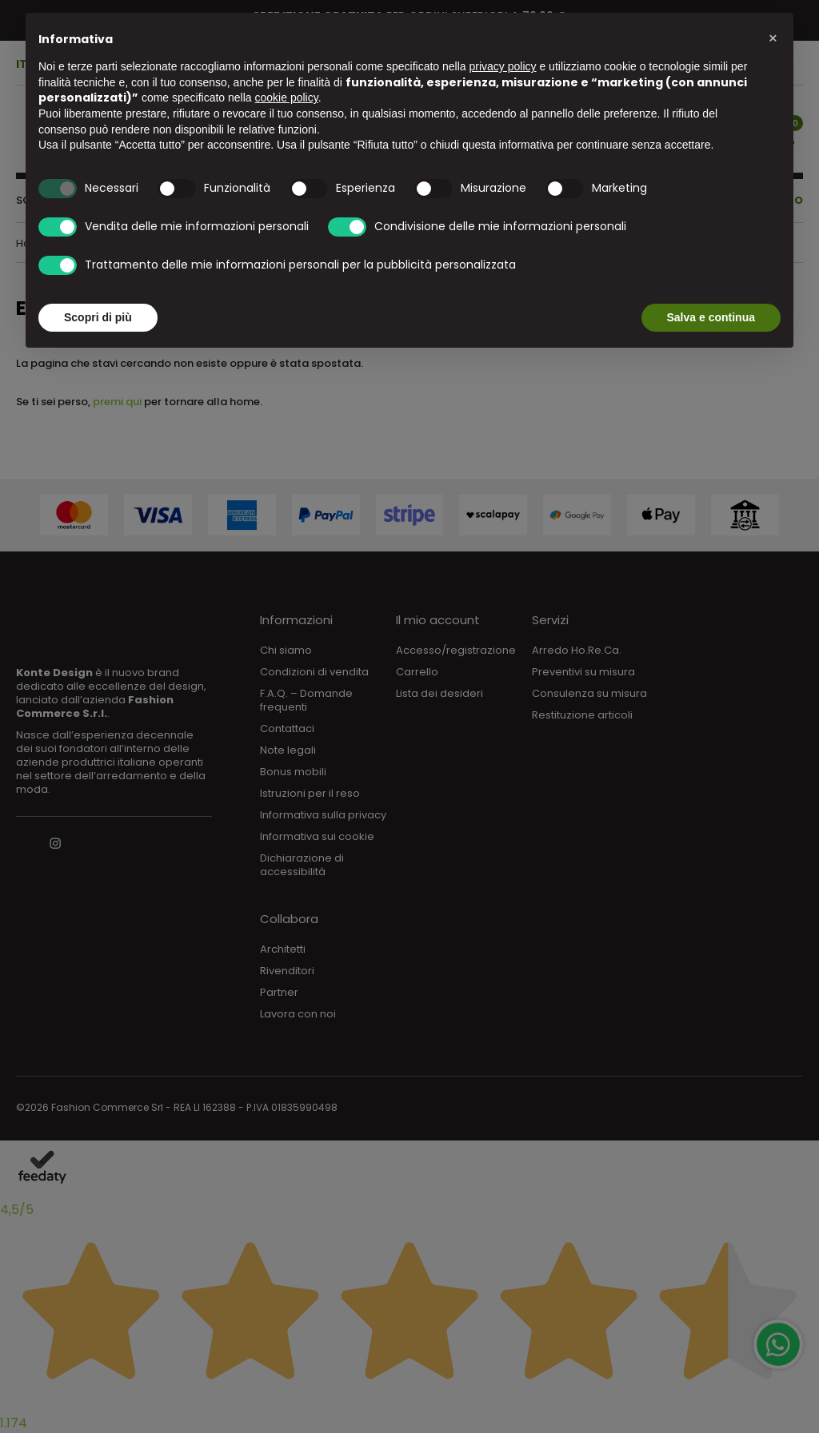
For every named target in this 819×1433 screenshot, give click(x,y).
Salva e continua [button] (711, 317)
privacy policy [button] (503, 66)
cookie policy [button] (286, 97)
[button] (772, 38)
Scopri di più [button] (98, 317)
